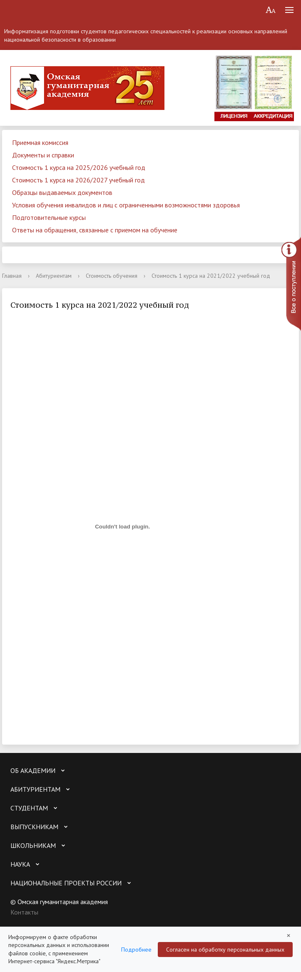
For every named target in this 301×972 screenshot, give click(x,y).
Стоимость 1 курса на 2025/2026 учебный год (78, 167)
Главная (12, 275)
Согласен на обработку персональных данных (225, 949)
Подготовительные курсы (49, 217)
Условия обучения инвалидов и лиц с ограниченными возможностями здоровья (126, 205)
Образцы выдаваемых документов (62, 192)
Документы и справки (43, 155)
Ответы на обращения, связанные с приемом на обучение (94, 230)
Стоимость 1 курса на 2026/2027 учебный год (78, 180)
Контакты (24, 912)
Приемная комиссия (40, 142)
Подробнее (136, 949)
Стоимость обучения (111, 275)
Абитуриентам (54, 275)
